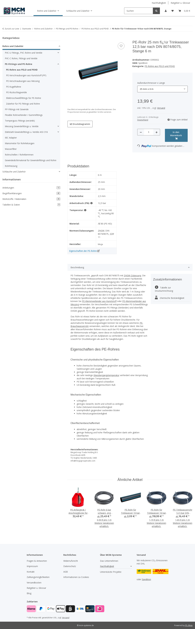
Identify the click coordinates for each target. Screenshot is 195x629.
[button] (165, 11)
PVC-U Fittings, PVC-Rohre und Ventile (23, 52)
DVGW (101, 230)
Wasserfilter (11, 148)
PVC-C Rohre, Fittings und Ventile (21, 58)
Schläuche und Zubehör (14, 171)
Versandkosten (34, 582)
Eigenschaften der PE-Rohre (83, 250)
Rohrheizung (11, 165)
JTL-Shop (189, 625)
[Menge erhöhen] (156, 132)
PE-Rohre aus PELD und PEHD (160, 66)
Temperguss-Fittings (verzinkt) (20, 120)
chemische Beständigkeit (169, 298)
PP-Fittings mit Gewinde (17, 109)
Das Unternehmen (109, 560)
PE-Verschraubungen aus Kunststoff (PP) (26, 75)
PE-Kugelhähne (13, 86)
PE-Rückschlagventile (16, 92)
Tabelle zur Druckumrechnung (164, 289)
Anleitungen (31, 187)
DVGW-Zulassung (132, 275)
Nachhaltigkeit (159, 2)
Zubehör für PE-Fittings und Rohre (23, 103)
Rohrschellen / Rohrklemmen (19, 154)
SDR (112, 233)
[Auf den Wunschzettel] (121, 46)
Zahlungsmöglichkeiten (38, 577)
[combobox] (162, 89)
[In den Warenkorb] (69, 38)
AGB (65, 571)
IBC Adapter (11, 137)
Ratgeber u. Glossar (180, 2)
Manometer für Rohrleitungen (19, 143)
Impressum (32, 566)
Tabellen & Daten (31, 204)
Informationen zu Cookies (76, 577)
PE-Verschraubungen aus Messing (23, 81)
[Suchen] (138, 10)
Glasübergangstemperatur (106, 375)
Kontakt (31, 571)
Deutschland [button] (142, 120)
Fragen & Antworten (37, 560)
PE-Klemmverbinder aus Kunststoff (99, 301)
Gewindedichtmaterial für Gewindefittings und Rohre (30, 160)
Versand (161, 107)
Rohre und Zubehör (12, 46)
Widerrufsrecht (70, 560)
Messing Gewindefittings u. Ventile (21, 126)
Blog (29, 593)
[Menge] (148, 132)
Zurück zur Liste (12, 28)
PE (99, 223)
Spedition (146, 579)
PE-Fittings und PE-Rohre (18, 64)
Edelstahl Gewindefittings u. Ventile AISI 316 (26, 132)
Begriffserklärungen (31, 193)
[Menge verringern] (140, 132)
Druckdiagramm (80, 124)
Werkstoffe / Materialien (31, 199)
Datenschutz (69, 566)
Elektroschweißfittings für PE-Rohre (23, 98)
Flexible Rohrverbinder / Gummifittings (24, 115)
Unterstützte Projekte (110, 571)
